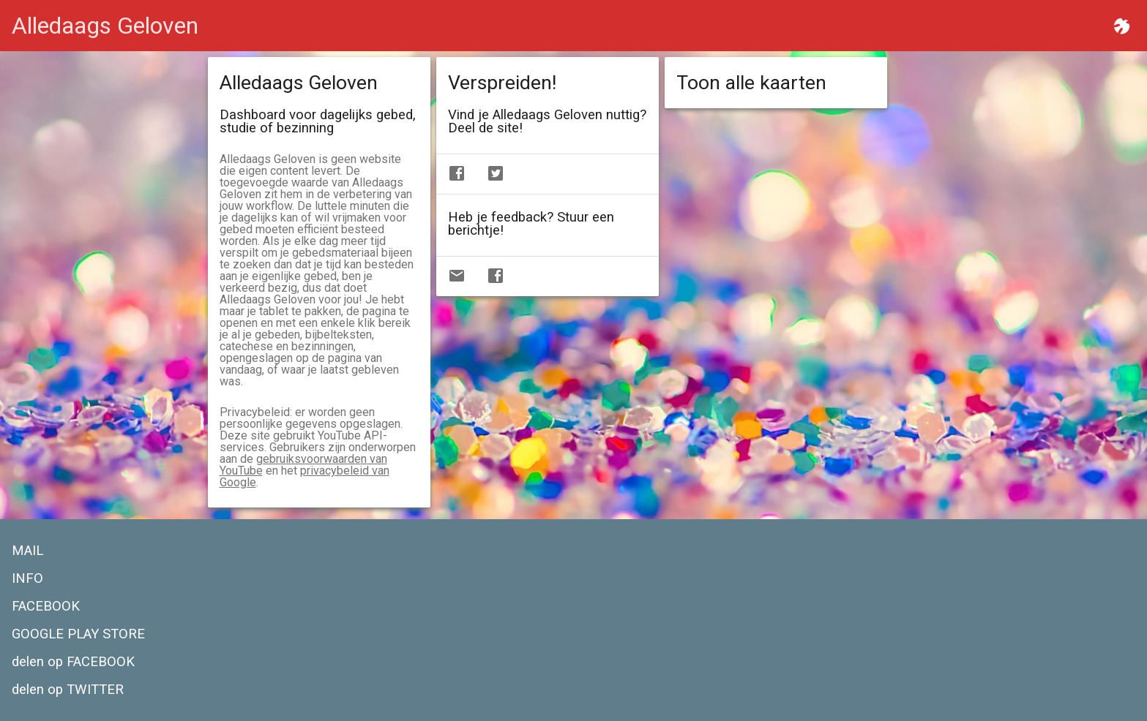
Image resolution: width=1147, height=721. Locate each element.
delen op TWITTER (68, 690)
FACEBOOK (46, 606)
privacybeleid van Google (304, 476)
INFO (27, 578)
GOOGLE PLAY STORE (78, 634)
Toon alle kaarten (751, 82)
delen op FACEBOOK (73, 662)
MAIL (27, 551)
